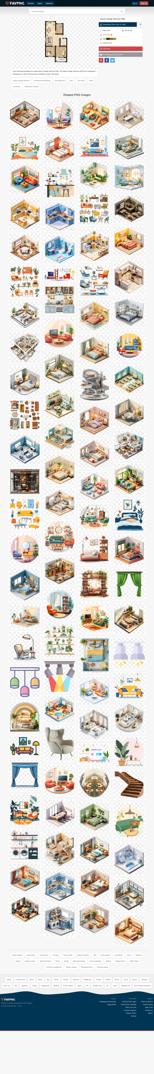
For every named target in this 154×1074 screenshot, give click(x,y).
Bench (117, 1014)
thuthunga (106, 35)
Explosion (24, 1020)
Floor (71, 80)
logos (40, 3)
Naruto (134, 1014)
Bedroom (139, 955)
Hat (87, 1020)
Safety (9, 1014)
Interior (18, 961)
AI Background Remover (112, 54)
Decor (129, 955)
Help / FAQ (149, 1042)
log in (135, 3)
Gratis (91, 80)
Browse (133, 1051)
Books (40, 1014)
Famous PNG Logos (129, 1036)
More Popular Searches (142, 1020)
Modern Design (71, 967)
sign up (144, 3)
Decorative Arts (60, 80)
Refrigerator (87, 1014)
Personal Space (102, 967)
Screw (126, 1014)
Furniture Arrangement (54, 967)
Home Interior (105, 955)
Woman (66, 1014)
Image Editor (111, 1039)
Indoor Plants (68, 955)
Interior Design (17, 955)
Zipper (79, 1020)
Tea (15, 1020)
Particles (144, 1014)
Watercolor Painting (31, 86)
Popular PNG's (131, 1048)
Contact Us (149, 1045)
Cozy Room (119, 955)
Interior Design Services (21, 80)
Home (57, 961)
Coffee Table (134, 961)
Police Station (68, 1020)
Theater (98, 1014)
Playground (45, 1020)
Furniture (56, 955)
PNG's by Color (131, 1042)
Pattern (56, 1014)
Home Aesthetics (96, 961)
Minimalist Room (87, 967)
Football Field (20, 1014)
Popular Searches (130, 1045)
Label (115, 1020)
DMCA (150, 1048)
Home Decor (31, 955)
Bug (48, 1014)
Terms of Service (147, 1036)
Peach (31, 1014)
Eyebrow (76, 1014)
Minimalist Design (79, 961)
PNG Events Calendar (128, 1039)
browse (31, 3)
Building (56, 1020)
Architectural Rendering (42, 80)
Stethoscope (125, 1020)
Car (107, 1020)
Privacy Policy (148, 1039)
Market (108, 1014)
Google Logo (97, 1020)
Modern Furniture (83, 955)
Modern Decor (120, 961)
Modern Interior (30, 961)
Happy (34, 1020)
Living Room (44, 955)
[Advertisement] (77, 990)
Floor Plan (81, 80)
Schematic (16, 86)
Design (66, 961)
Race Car (6, 1020)
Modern (108, 961)
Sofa (94, 955)
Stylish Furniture (45, 961)
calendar (49, 3)
